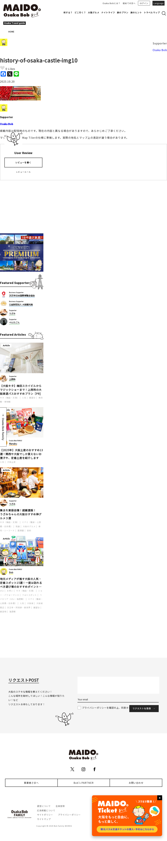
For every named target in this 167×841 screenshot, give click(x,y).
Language (158, 3)
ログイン (144, 3)
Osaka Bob (160, 50)
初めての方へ (129, 3)
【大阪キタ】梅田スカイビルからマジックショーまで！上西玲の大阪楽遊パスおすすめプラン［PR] (21, 390)
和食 (18, 526)
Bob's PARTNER (84, 782)
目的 (29, 530)
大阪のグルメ (29, 526)
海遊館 (12, 611)
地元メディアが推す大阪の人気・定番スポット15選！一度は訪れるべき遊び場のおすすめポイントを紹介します (21, 583)
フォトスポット (29, 594)
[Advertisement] (21, 204)
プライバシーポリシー (69, 814)
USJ (2, 590)
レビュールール (23, 172)
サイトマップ (44, 819)
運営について (44, 806)
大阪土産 (11, 461)
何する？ (68, 12)
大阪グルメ (93, 12)
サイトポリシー (45, 814)
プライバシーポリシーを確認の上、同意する (106, 707)
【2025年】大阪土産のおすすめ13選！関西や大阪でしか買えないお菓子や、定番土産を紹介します (21, 454)
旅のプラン (122, 12)
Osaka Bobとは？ (111, 3)
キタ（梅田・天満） (9, 397)
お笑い (10, 590)
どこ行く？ (80, 12)
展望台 (32, 397)
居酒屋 (21, 530)
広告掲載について (46, 810)
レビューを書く (23, 162)
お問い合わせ (136, 782)
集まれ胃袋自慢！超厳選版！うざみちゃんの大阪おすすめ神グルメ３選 (21, 514)
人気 (24, 397)
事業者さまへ (31, 782)
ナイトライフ (108, 12)
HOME (11, 31)
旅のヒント (136, 12)
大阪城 (30, 603)
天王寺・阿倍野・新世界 (18, 607)
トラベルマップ (152, 12)
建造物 (3, 611)
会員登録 (60, 806)
